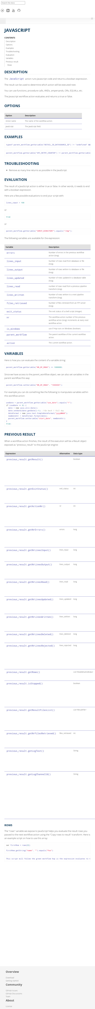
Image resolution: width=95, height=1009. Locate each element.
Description (10, 41)
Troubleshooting (12, 51)
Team (8, 996)
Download (10, 977)
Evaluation (10, 55)
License (9, 1006)
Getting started (12, 980)
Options (9, 44)
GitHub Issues (12, 990)
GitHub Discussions (14, 993)
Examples (10, 48)
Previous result (12, 61)
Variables (9, 58)
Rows (9, 65)
